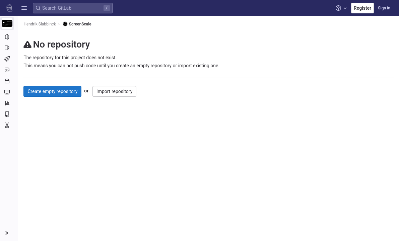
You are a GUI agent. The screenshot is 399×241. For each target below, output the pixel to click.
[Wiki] (9, 114)
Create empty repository (53, 91)
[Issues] (9, 48)
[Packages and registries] (9, 81)
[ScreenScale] (9, 23)
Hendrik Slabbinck (40, 24)
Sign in (384, 8)
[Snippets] (9, 125)
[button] (24, 8)
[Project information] (9, 36)
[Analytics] (9, 103)
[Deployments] (9, 70)
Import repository (115, 91)
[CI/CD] (9, 59)
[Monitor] (9, 92)
